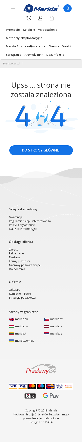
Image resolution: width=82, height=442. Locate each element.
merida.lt (17, 334)
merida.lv (53, 326)
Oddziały (14, 289)
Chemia (54, 46)
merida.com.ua (21, 341)
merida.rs (53, 334)
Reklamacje (16, 253)
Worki (66, 46)
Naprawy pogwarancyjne (25, 265)
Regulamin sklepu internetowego (30, 221)
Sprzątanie (13, 55)
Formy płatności (19, 261)
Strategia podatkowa (22, 297)
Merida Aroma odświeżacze (25, 46)
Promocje (13, 30)
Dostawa (15, 257)
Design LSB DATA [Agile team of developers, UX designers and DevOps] (41, 422)
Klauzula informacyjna (23, 229)
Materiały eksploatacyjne (24, 38)
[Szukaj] (68, 8)
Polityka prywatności (22, 225)
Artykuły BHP (34, 55)
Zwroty (13, 249)
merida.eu (18, 319)
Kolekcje (29, 30)
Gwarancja (16, 217)
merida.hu (18, 326)
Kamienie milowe (20, 293)
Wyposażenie (47, 30)
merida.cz (53, 319)
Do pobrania (17, 269)
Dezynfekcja (55, 55)
